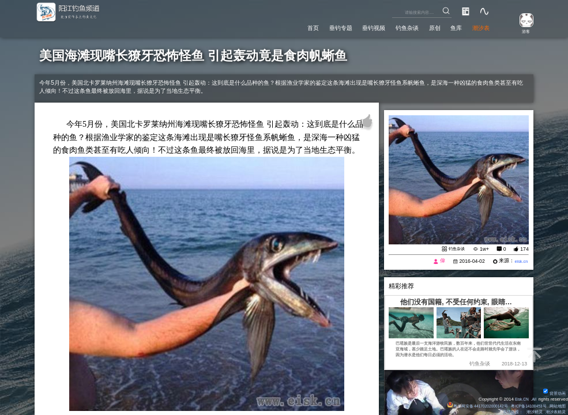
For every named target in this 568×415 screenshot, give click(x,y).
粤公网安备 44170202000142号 (463, 405)
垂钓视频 (352, 26)
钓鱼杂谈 (391, 26)
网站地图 (556, 405)
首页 (280, 26)
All (533, 398)
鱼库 (449, 26)
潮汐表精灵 (554, 411)
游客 (521, 30)
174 (524, 249)
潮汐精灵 (529, 411)
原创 (424, 26)
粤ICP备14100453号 (523, 405)
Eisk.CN (519, 398)
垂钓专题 (312, 26)
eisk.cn (520, 262)
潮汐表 (478, 26)
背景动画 (553, 392)
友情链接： (505, 411)
